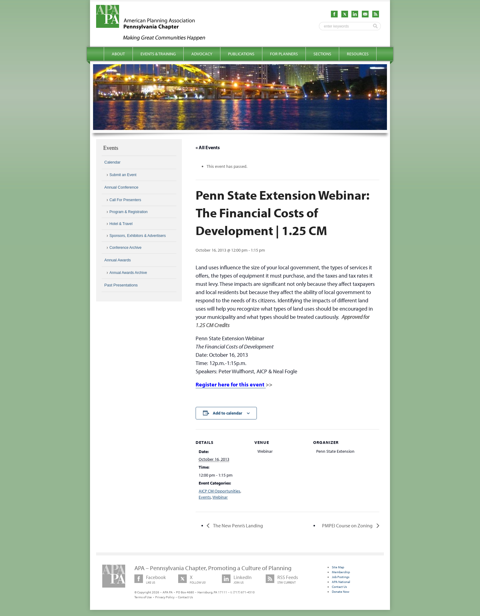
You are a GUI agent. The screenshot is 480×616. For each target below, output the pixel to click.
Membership (341, 572)
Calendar (112, 162)
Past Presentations (121, 285)
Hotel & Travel (121, 224)
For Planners (284, 54)
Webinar (220, 497)
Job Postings (340, 577)
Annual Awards (117, 260)
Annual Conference (121, 187)
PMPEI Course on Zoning (347, 525)
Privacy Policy (164, 597)
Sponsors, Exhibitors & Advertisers (138, 236)
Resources (358, 54)
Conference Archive (126, 247)
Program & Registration (129, 212)
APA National (341, 582)
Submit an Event (123, 175)
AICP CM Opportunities (219, 491)
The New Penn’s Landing (237, 525)
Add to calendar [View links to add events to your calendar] (227, 413)
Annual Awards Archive (128, 273)
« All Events (208, 147)
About (118, 54)
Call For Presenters (125, 200)
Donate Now (340, 591)
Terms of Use (143, 597)
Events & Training (158, 54)
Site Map (338, 567)
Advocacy (201, 54)
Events (205, 497)
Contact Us (185, 597)
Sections (322, 54)
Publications (241, 54)
